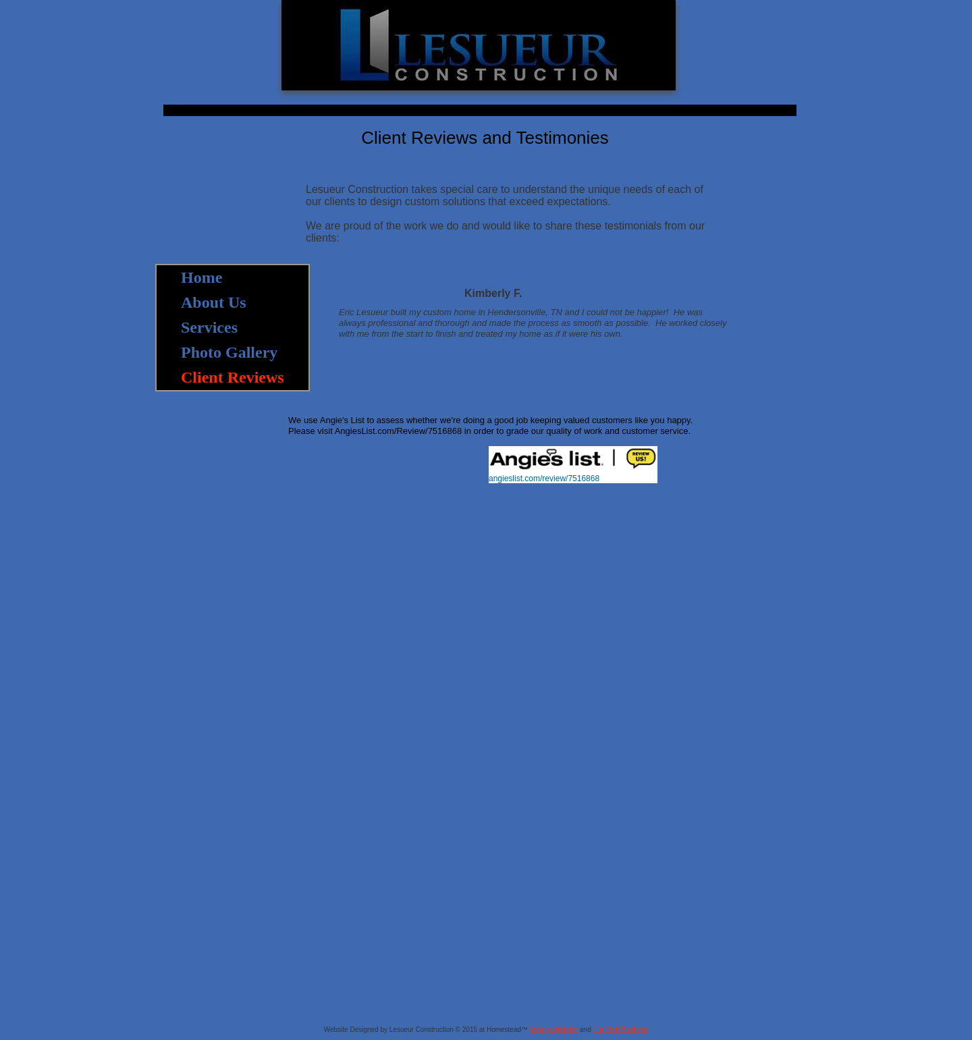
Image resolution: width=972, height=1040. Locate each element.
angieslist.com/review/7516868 (544, 478)
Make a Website (554, 1029)
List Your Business (621, 1029)
